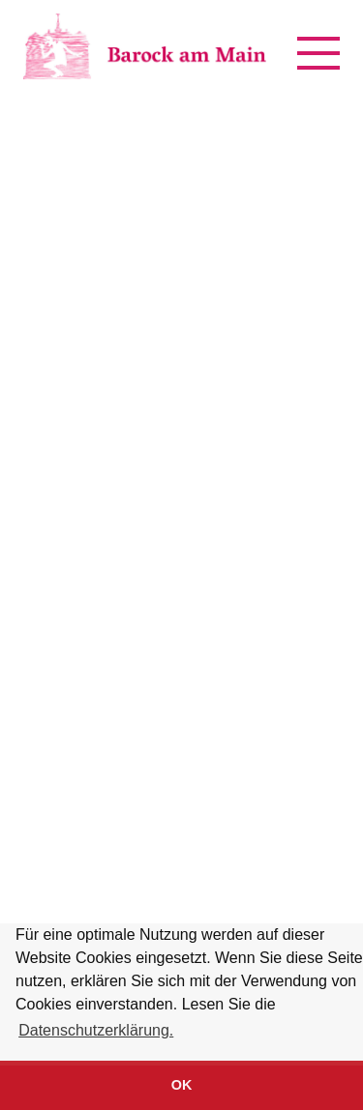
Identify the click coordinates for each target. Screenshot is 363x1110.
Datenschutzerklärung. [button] (95, 1030)
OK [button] (182, 1085)
